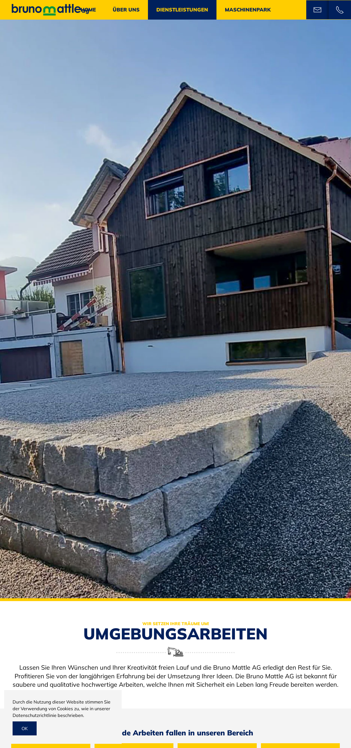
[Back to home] (50, 10)
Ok (25, 728)
